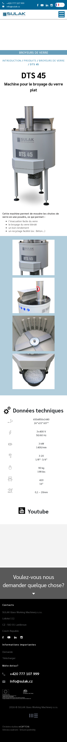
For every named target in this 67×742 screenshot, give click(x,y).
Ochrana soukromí (10, 729)
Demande (7, 651)
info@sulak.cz (11, 6)
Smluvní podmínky (28, 729)
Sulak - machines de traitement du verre (14, 14)
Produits (30, 60)
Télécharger (8, 658)
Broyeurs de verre (52, 60)
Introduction (11, 60)
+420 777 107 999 (13, 3)
